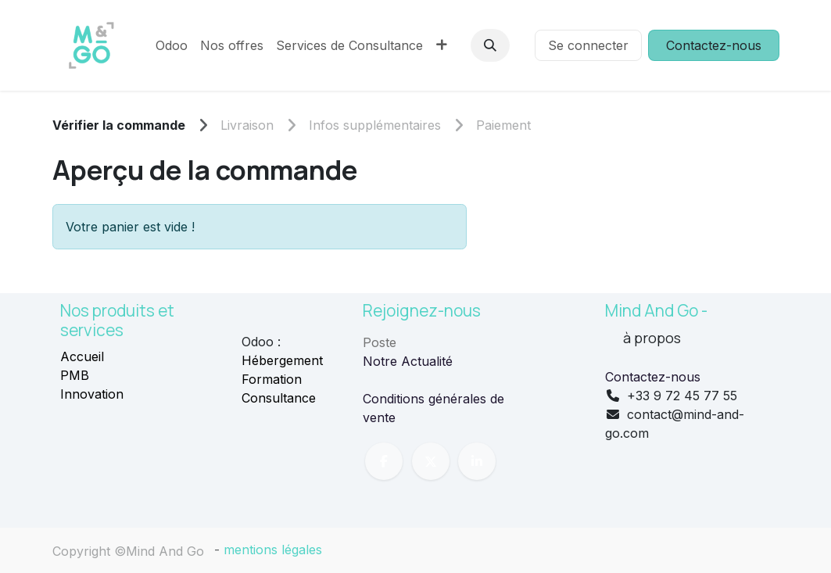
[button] (490, 45)
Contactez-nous (713, 45)
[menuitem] (171, 45)
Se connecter (588, 45)
